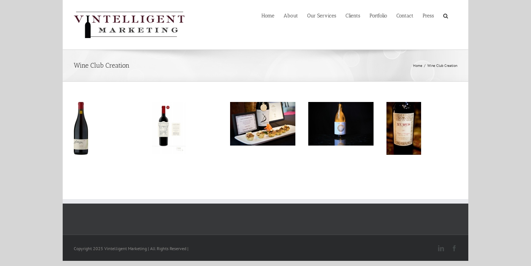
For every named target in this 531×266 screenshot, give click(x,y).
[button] (454, 15)
